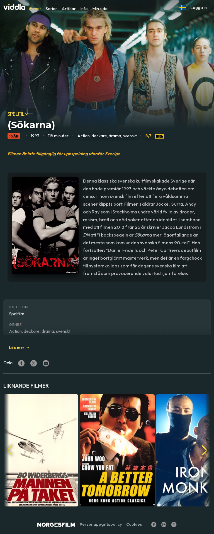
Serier (51, 8)
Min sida (100, 8)
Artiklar (69, 8)
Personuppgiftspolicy (101, 524)
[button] (182, 7)
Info (84, 8)
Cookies (134, 524)
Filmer (35, 8)
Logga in (198, 7)
